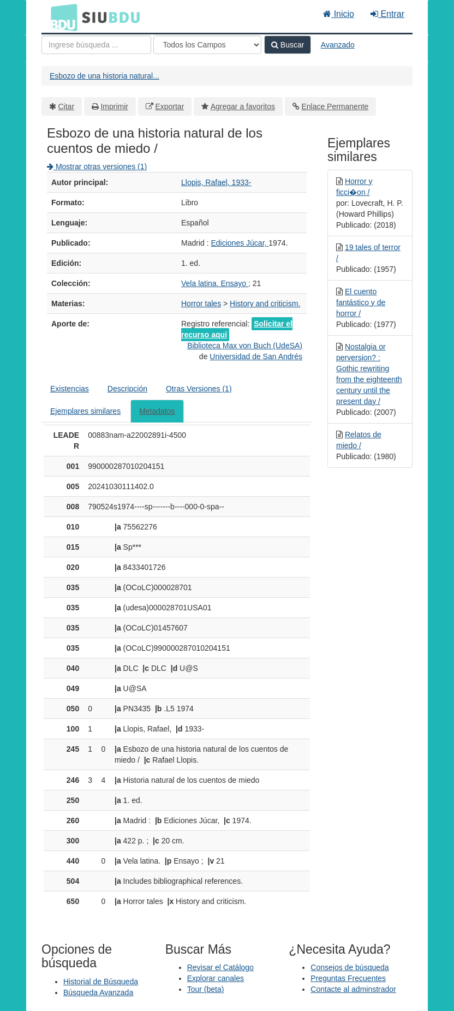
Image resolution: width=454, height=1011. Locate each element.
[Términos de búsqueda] (96, 44)
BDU (61, 17)
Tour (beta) (205, 989)
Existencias (69, 388)
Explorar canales (215, 978)
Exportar (169, 106)
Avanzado (338, 44)
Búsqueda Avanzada (98, 992)
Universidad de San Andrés (256, 356)
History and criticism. (265, 303)
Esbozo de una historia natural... (104, 76)
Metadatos (157, 411)
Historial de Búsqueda (100, 981)
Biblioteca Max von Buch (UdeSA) (244, 345)
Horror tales (201, 303)
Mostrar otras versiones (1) (97, 166)
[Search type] (207, 44)
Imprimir (114, 106)
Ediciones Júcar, (239, 243)
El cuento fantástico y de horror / (360, 302)
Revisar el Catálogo (220, 967)
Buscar (287, 44)
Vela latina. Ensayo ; (215, 283)
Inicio (338, 14)
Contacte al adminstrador (353, 989)
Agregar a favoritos (243, 106)
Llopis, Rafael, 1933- (216, 182)
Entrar (387, 14)
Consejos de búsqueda (349, 967)
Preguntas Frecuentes (348, 978)
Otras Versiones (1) (199, 388)
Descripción (127, 388)
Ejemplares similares (85, 411)
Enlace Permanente (334, 106)
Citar (66, 106)
